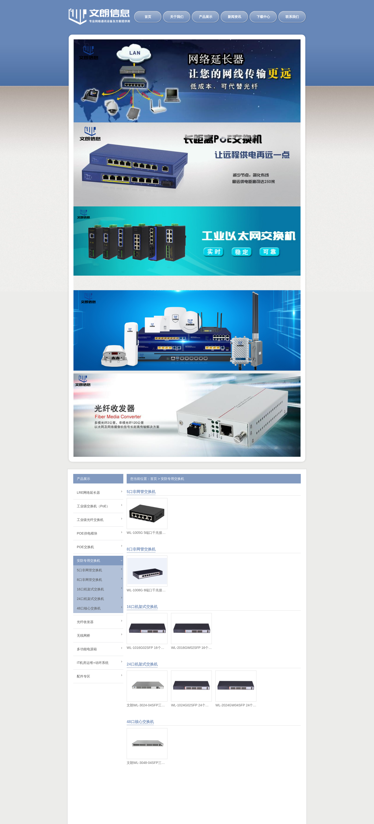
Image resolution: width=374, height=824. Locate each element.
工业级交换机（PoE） (93, 506)
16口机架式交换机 (90, 589)
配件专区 (83, 676)
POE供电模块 (87, 533)
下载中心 (263, 17)
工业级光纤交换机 (90, 520)
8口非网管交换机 (89, 580)
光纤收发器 (85, 622)
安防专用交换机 (88, 560)
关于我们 (176, 17)
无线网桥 (83, 635)
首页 (148, 17)
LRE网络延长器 (88, 492)
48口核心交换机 (89, 608)
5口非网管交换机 (89, 570)
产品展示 (205, 17)
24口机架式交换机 (90, 599)
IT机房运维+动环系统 (93, 663)
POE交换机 (85, 547)
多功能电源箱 (87, 649)
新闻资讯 (234, 17)
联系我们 (292, 17)
